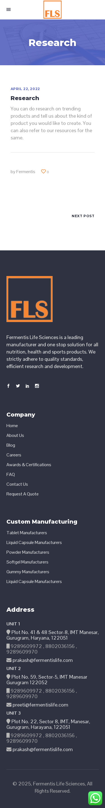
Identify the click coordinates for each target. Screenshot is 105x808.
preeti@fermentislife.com (39, 704)
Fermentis (25, 172)
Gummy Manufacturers (27, 572)
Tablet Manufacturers (26, 533)
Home (12, 426)
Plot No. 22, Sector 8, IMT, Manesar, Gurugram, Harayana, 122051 (48, 724)
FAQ (10, 474)
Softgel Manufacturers (27, 562)
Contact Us (17, 484)
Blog (10, 445)
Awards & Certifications (28, 465)
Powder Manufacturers (27, 552)
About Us (15, 435)
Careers (13, 455)
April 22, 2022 (25, 89)
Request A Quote (22, 494)
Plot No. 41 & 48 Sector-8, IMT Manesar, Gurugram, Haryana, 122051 (52, 635)
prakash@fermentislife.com (42, 660)
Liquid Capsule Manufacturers (34, 542)
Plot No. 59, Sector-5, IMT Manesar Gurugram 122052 (46, 680)
